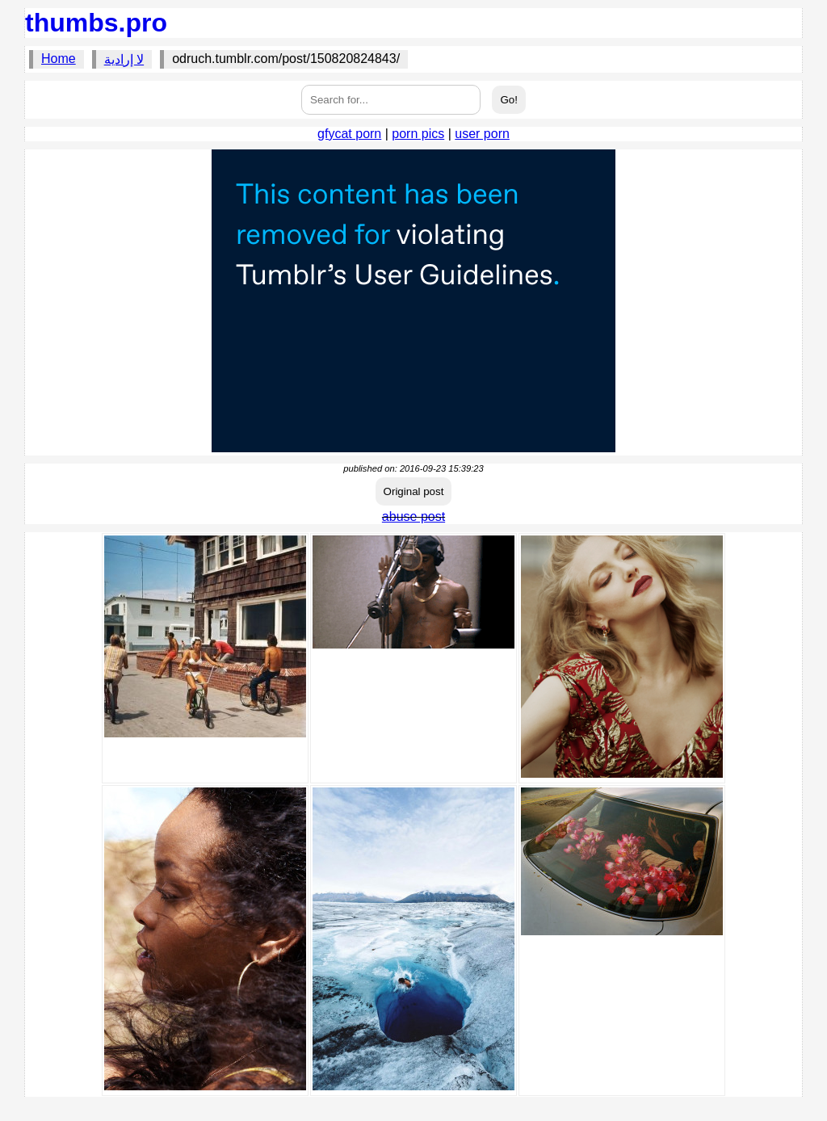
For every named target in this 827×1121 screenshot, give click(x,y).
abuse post (413, 516)
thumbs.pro (96, 22)
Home (58, 58)
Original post (414, 491)
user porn (482, 134)
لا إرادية (124, 59)
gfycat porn (349, 134)
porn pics (418, 134)
